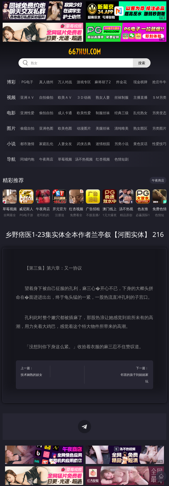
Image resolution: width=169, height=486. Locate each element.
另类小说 (121, 143)
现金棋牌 (140, 81)
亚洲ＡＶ (27, 97)
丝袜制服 (121, 97)
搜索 (141, 63)
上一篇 (35, 372)
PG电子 (27, 81)
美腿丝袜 (103, 128)
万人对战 (65, 81)
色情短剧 (121, 159)
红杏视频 (103, 159)
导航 (11, 159)
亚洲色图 (46, 128)
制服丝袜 (103, 112)
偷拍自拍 (46, 112)
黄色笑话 (140, 143)
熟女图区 (140, 128)
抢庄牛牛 (159, 81)
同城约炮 (27, 159)
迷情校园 (103, 143)
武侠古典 (84, 143)
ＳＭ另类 (159, 97)
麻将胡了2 (103, 81)
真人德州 (46, 81)
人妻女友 (65, 143)
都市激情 (27, 143)
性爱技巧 (159, 143)
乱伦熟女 (140, 112)
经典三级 (121, 112)
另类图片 (159, 128)
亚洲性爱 (27, 112)
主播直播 (140, 97)
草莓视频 (65, 159)
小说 (11, 144)
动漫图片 (84, 128)
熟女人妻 (103, 97)
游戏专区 (84, 81)
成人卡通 (65, 112)
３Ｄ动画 (84, 97)
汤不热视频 (84, 159)
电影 (11, 113)
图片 (11, 128)
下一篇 (134, 375)
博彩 (11, 82)
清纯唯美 (121, 128)
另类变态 (159, 112)
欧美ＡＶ (65, 97)
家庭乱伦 (46, 143)
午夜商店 (46, 159)
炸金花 (121, 81)
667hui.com (84, 51)
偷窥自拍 (27, 128)
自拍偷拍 (46, 97)
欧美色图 (65, 128)
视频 (11, 97)
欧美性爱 (84, 112)
